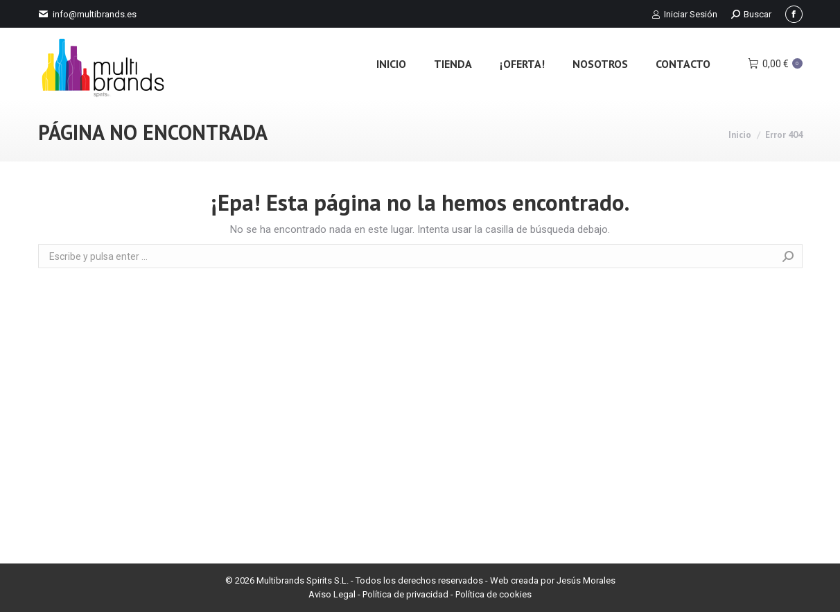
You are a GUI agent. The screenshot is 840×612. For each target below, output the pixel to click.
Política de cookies (493, 594)
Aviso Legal (332, 594)
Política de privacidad (405, 594)
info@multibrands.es (95, 14)
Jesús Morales (586, 580)
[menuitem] (391, 63)
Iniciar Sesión (684, 14)
